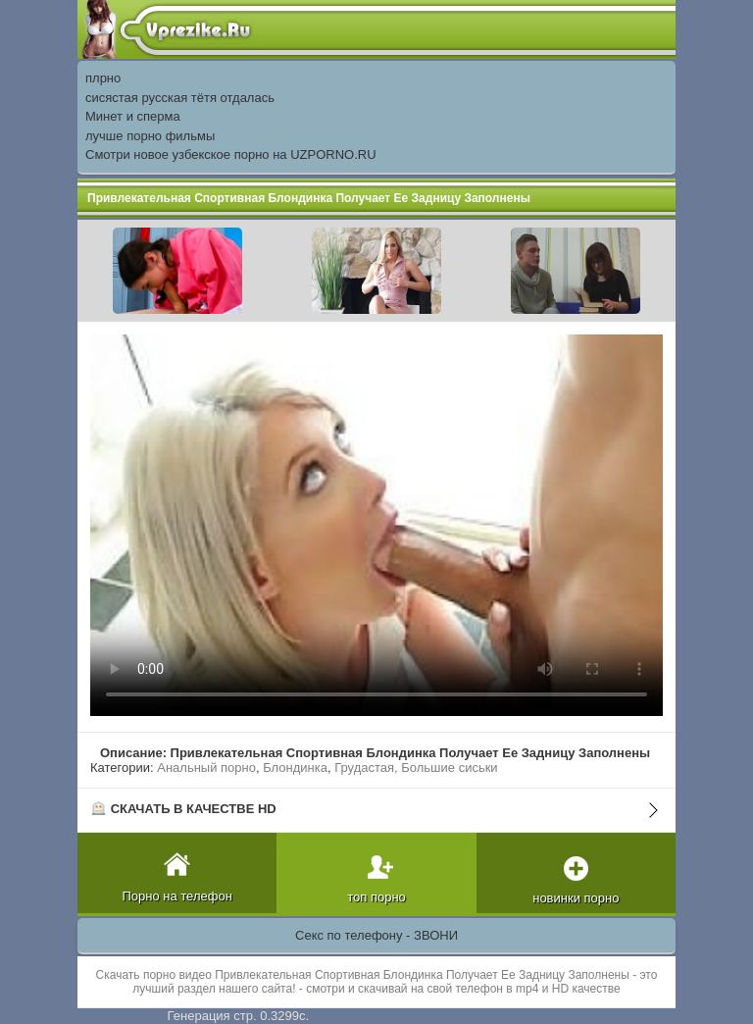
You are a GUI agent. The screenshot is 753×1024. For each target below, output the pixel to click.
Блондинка (295, 767)
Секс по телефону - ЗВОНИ (376, 935)
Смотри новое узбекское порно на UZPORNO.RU (230, 154)
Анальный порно (206, 767)
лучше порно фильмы (150, 135)
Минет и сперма (132, 116)
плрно (103, 78)
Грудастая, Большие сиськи (415, 767)
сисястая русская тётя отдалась (180, 97)
